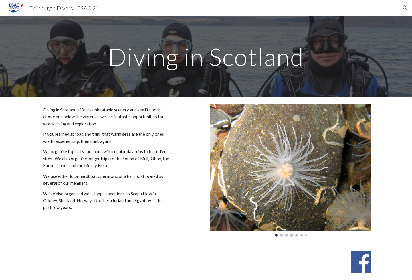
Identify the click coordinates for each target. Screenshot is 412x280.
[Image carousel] (290, 170)
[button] (405, 8)
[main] (206, 56)
